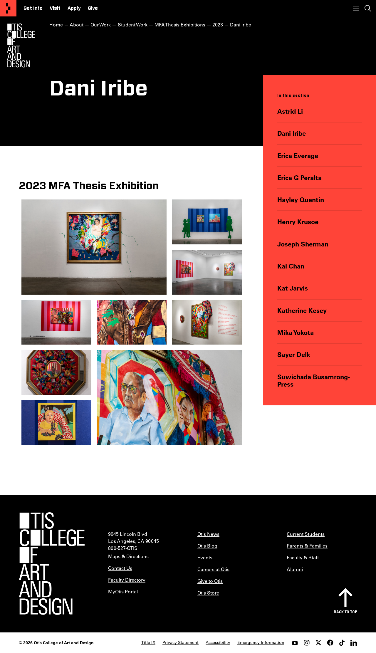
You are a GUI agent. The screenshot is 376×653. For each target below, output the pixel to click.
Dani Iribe (291, 133)
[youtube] (294, 642)
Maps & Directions (128, 556)
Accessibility (218, 642)
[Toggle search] (367, 8)
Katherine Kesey (302, 310)
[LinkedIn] (353, 642)
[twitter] (318, 642)
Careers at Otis (213, 569)
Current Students (306, 534)
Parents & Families (307, 546)
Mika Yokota (295, 332)
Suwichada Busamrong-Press (313, 380)
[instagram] (306, 642)
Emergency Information (260, 642)
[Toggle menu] (356, 8)
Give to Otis (210, 581)
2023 (217, 24)
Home (56, 24)
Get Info (33, 8)
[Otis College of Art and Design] (8, 8)
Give (93, 8)
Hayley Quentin (300, 199)
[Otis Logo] (21, 45)
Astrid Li (290, 111)
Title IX (148, 642)
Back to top (345, 611)
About (76, 24)
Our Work (100, 24)
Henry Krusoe (297, 221)
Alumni (295, 569)
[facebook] (330, 642)
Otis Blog (207, 546)
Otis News (208, 534)
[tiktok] (341, 642)
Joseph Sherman (302, 244)
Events (204, 557)
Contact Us (120, 568)
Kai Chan (290, 266)
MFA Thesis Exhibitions (180, 24)
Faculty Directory (126, 580)
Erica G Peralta (299, 177)
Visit (55, 8)
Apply (74, 8)
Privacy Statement (180, 642)
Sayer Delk (293, 354)
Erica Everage (297, 155)
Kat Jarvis (292, 288)
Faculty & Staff (303, 557)
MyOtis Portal (123, 591)
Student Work (132, 24)
